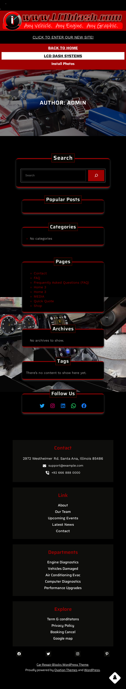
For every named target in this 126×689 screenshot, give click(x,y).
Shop (46, 299)
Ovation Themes (65, 670)
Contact (47, 277)
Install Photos (63, 63)
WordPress (92, 670)
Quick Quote (50, 296)
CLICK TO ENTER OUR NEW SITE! (63, 37)
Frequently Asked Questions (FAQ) (61, 284)
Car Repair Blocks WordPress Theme (63, 664)
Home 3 (47, 287)
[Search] (95, 175)
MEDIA (46, 293)
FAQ (45, 281)
